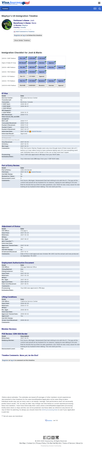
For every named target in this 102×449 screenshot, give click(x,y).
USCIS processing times (50, 410)
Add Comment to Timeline (25, 31)
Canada (23, 27)
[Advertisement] (27, 207)
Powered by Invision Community (51, 446)
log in (24, 35)
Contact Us (31, 443)
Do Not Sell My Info (54, 443)
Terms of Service (69, 443)
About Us (79, 443)
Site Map (22, 443)
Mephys (25, 25)
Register (17, 35)
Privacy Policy (41, 443)
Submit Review (36, 131)
